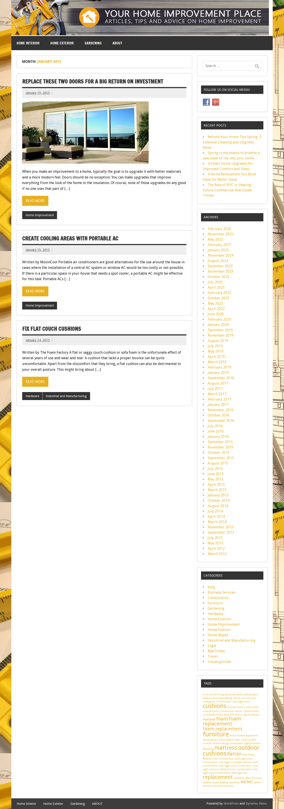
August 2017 (218, 383)
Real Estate (216, 651)
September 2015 (221, 458)
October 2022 (218, 298)
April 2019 (216, 357)
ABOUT (117, 43)
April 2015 (216, 484)
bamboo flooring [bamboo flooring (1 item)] (212, 698)
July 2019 (215, 346)
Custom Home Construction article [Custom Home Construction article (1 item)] (222, 711)
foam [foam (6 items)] (222, 719)
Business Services (221, 592)
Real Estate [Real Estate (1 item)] (249, 754)
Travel (213, 656)
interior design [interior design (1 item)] (221, 743)
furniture (215, 603)
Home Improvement (40, 215)
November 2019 (220, 335)
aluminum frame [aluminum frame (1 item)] (234, 694)
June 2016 (216, 431)
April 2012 (216, 548)
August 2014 (218, 506)
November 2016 (220, 410)
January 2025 (218, 250)
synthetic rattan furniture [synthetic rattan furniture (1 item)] (248, 778)
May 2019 (215, 351)
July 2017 (215, 389)
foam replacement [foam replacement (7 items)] (222, 721)
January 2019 (218, 373)
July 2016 (215, 426)
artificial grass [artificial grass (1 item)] (250, 694)
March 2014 (217, 522)
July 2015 (215, 468)
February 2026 (219, 229)
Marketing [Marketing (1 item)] (208, 749)
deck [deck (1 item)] (226, 714)
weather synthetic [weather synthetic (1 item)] (230, 782)
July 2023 (215, 282)
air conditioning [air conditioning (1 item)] (215, 694)
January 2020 (218, 325)
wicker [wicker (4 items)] (247, 781)
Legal (212, 646)
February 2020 (219, 319)
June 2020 (216, 314)
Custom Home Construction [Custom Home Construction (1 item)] (243, 707)
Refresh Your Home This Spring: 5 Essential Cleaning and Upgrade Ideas (232, 142)
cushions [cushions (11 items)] (214, 706)
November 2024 (220, 255)
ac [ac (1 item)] (204, 694)
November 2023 (220, 271)
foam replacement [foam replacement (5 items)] (223, 729)
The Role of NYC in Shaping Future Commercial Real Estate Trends (227, 190)
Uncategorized (219, 662)
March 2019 (217, 362)
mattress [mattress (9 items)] (226, 747)
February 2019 (219, 367)
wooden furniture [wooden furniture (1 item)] (224, 786)
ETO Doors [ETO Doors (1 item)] (236, 714)
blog (211, 587)
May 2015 (215, 479)
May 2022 (215, 303)
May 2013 (215, 543)
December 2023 (220, 266)
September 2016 (221, 420)
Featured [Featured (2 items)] (209, 719)
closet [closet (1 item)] (236, 698)
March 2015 (217, 490)
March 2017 (217, 394)
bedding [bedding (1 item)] (227, 698)
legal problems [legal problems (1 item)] (252, 743)
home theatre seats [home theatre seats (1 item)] (229, 739)
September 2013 (221, 532)
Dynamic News (256, 803)
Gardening (93, 43)
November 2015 (220, 447)
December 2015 (220, 442)
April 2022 (216, 309)
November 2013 (220, 527)
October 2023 (218, 277)
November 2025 (220, 234)
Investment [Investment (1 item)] (236, 743)
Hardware (32, 396)
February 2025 (219, 245)
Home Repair (218, 635)
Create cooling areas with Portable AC (70, 238)
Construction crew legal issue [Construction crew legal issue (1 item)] (233, 701)
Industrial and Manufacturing (66, 396)
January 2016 (218, 436)
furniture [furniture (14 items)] (216, 734)
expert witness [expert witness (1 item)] (251, 714)
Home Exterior (62, 43)
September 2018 (221, 378)
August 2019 (218, 341)
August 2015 (218, 463)
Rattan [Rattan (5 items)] (234, 754)
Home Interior (28, 43)
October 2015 (218, 452)
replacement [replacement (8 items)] (218, 777)
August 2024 (218, 261)
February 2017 (219, 399)
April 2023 (216, 287)
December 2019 (220, 330)
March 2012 (217, 554)
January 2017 (218, 405)
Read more (35, 201)
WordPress (231, 803)
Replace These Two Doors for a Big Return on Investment (92, 81)
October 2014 (218, 500)
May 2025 (215, 239)
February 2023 (219, 293)
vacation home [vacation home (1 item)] (211, 782)
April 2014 (216, 516)
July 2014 (215, 511)
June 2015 (216, 474)
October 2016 (218, 415)
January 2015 (218, 495)
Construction (218, 598)
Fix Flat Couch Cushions (51, 329)
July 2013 (215, 538)
